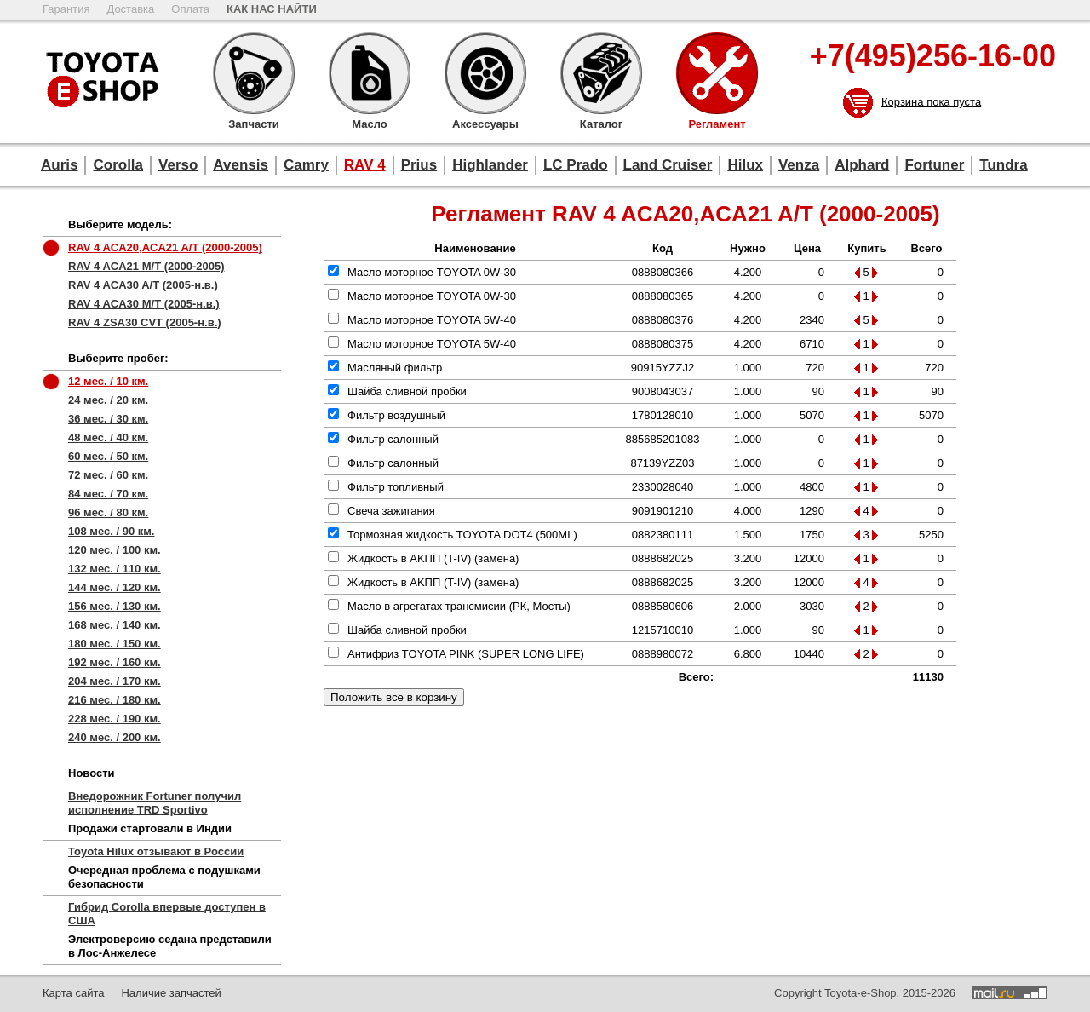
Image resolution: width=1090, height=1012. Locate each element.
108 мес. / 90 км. (111, 531)
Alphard (862, 165)
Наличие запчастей (171, 992)
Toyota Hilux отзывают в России (156, 851)
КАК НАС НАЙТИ (272, 9)
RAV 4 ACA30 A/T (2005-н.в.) (143, 285)
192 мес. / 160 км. (114, 662)
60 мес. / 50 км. (108, 456)
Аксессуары (485, 73)
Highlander (490, 165)
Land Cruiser (668, 165)
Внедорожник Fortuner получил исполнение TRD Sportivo (154, 803)
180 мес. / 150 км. (114, 643)
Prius (419, 165)
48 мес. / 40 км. (108, 437)
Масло (369, 73)
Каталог (601, 73)
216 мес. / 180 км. (114, 699)
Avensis (240, 165)
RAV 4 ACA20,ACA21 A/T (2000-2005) (165, 247)
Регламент (717, 73)
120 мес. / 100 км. (114, 549)
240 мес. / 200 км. (114, 737)
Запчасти (254, 73)
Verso (178, 165)
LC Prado (575, 165)
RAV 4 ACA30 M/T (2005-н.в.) (144, 303)
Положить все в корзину (393, 697)
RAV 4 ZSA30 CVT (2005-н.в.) (144, 322)
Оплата (190, 9)
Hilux (745, 165)
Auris (59, 165)
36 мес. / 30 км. (108, 418)
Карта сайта (73, 992)
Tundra (1003, 165)
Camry (306, 165)
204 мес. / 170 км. (114, 681)
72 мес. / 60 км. (108, 475)
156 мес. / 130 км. (114, 606)
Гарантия (66, 9)
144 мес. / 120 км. (114, 587)
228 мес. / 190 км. (114, 718)
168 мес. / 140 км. (114, 624)
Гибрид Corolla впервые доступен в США (167, 913)
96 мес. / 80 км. (108, 512)
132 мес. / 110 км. (114, 568)
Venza (798, 165)
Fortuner (934, 165)
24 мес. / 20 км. (108, 400)
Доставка (130, 9)
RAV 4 (365, 165)
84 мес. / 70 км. (108, 493)
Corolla (118, 165)
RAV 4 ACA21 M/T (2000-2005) (146, 266)
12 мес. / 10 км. (108, 381)
